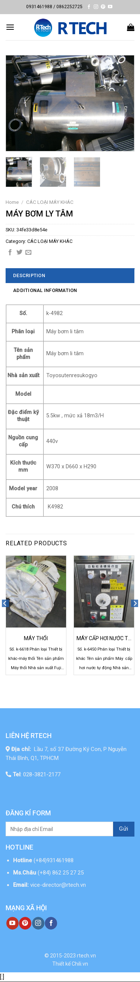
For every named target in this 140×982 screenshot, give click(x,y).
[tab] (70, 275)
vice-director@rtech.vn (58, 885)
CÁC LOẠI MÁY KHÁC (50, 202)
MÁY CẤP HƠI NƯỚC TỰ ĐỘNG (104, 638)
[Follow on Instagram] (96, 7)
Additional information (45, 290)
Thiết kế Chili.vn (70, 964)
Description (29, 275)
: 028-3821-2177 (36, 774)
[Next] (135, 618)
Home (12, 202)
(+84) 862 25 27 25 (61, 872)
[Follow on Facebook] (89, 7)
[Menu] (10, 27)
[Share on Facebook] (10, 252)
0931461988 (39, 6)
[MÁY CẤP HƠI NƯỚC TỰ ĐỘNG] (104, 592)
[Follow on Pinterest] (103, 7)
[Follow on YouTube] (110, 7)
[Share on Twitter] (19, 252)
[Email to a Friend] (28, 252)
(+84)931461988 (54, 860)
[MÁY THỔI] (36, 592)
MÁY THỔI (36, 638)
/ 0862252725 (68, 6)
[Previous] (5, 618)
